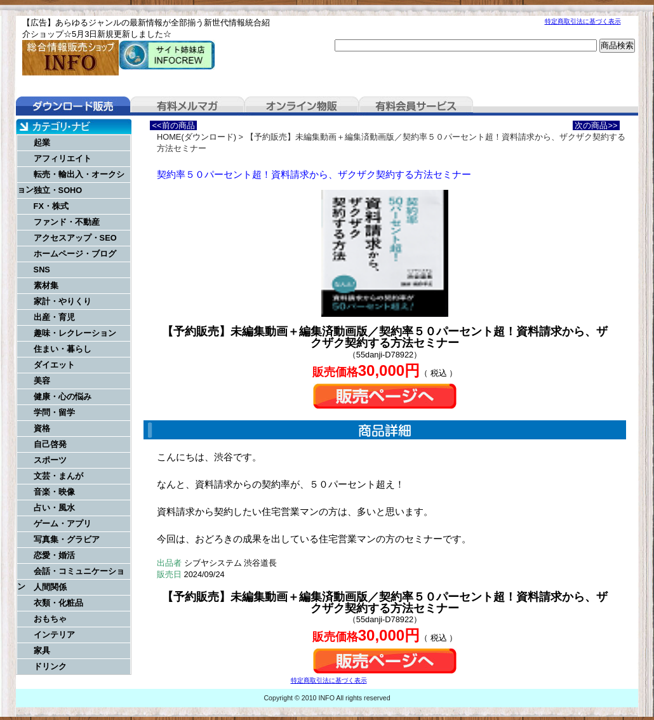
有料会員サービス (416, 106)
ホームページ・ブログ (75, 253)
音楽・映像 (54, 492)
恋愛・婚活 (54, 555)
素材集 (46, 285)
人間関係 (50, 587)
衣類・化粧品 (58, 603)
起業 (42, 142)
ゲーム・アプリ (62, 523)
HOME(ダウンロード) (196, 137)
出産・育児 (54, 317)
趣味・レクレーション (75, 333)
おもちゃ (50, 618)
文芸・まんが (58, 476)
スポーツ (50, 460)
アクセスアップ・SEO (75, 238)
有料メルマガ (187, 106)
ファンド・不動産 (67, 222)
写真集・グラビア (67, 539)
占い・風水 (54, 507)
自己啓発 (50, 444)
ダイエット (54, 365)
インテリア (54, 634)
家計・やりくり (62, 301)
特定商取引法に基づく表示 (583, 21)
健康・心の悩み (62, 396)
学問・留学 (54, 412)
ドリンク (50, 666)
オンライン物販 (301, 106)
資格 (42, 428)
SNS (42, 269)
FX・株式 (51, 206)
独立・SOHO (58, 190)
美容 (42, 380)
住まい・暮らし (62, 349)
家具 (42, 650)
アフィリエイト (62, 158)
